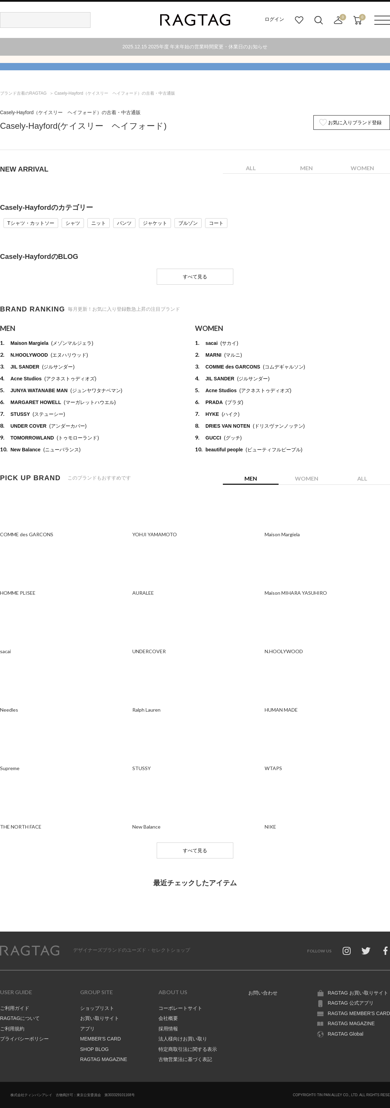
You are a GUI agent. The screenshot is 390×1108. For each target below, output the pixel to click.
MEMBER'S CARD (100, 1039)
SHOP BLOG (94, 1049)
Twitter (365, 950)
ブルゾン (188, 223)
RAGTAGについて (20, 1018)
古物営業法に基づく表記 (185, 1059)
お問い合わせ (263, 993)
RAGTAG (29, 950)
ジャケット (155, 223)
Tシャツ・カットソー (30, 223)
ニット (98, 223)
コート (216, 223)
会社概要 (168, 1018)
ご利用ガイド (14, 1008)
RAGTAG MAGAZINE (103, 1059)
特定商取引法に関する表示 (187, 1049)
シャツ (72, 223)
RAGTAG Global (345, 1034)
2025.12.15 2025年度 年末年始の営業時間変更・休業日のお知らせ (195, 46)
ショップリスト (97, 1008)
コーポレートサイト (180, 1008)
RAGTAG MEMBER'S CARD (359, 1013)
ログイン (274, 19)
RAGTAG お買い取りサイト (358, 993)
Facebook (385, 950)
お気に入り (299, 20)
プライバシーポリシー (24, 1039)
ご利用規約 (12, 1028)
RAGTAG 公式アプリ (351, 1003)
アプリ (87, 1028)
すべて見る (195, 276)
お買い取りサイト (99, 1018)
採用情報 (168, 1028)
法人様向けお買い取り (182, 1039)
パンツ (124, 223)
